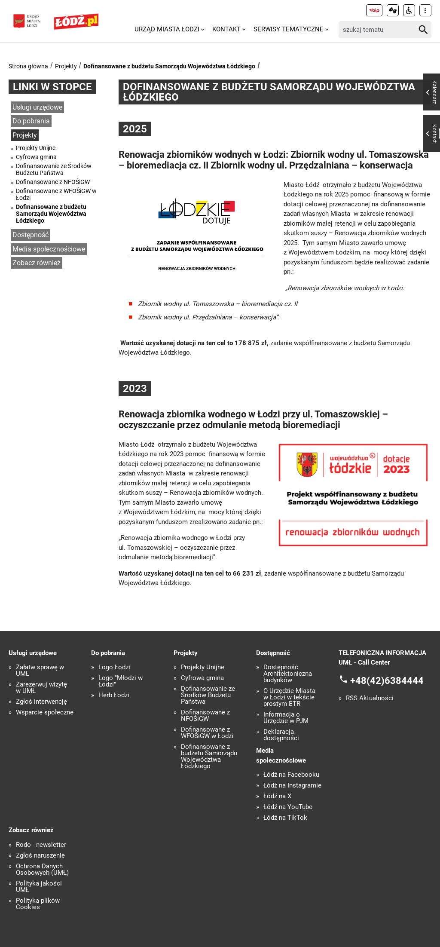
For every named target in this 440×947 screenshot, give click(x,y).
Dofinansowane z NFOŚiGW (53, 181)
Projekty (66, 66)
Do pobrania (31, 121)
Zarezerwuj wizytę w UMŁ (41, 687)
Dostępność (30, 235)
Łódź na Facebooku (291, 775)
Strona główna (28, 66)
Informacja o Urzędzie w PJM (286, 717)
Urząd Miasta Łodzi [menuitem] (166, 29)
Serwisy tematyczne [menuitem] (289, 29)
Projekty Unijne (35, 147)
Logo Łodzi (114, 667)
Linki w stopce (52, 87)
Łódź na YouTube (287, 807)
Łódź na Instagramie (292, 785)
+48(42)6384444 (387, 680)
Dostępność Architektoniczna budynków (287, 673)
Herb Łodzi (113, 695)
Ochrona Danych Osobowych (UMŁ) (42, 869)
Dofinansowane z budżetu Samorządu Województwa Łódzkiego (169, 66)
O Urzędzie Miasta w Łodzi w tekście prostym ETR (289, 697)
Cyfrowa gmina (36, 156)
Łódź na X (277, 796)
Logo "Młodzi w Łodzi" (120, 681)
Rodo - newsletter (41, 845)
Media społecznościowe (48, 249)
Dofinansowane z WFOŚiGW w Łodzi (56, 194)
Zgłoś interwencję (41, 702)
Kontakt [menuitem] (226, 29)
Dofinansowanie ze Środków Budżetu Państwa (54, 169)
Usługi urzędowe (37, 107)
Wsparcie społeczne (44, 712)
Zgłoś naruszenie (40, 855)
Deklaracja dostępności (281, 735)
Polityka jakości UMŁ (39, 886)
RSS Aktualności (370, 698)
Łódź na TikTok (285, 818)
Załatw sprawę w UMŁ (40, 670)
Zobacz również (36, 263)
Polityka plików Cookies (38, 904)
